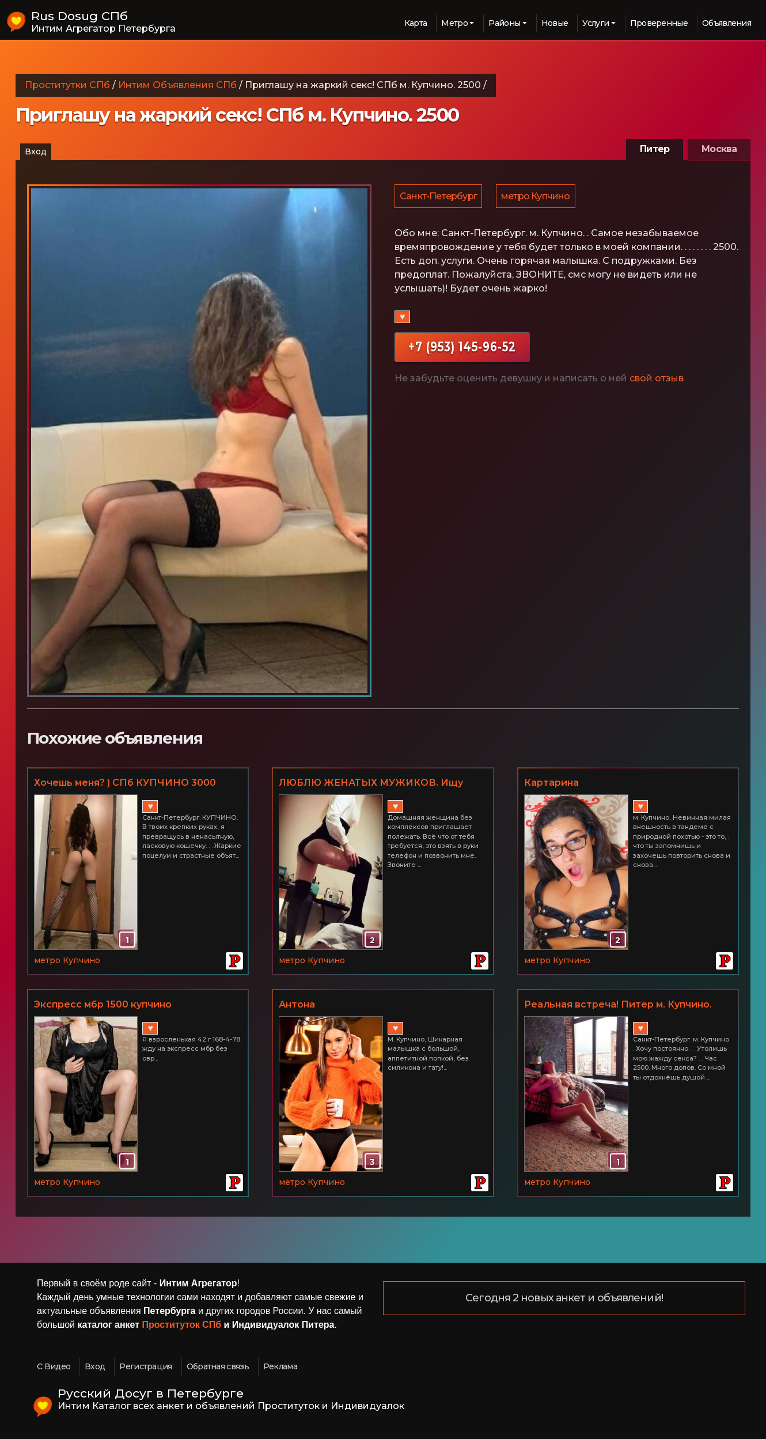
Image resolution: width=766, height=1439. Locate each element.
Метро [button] (454, 23)
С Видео (53, 1366)
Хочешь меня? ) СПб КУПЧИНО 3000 (125, 782)
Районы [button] (504, 23)
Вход (36, 151)
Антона (297, 1004)
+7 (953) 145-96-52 (462, 348)
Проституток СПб (182, 1325)
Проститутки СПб (67, 84)
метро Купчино (537, 196)
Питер (654, 148)
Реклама (280, 1366)
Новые (554, 23)
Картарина (551, 782)
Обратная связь (218, 1366)
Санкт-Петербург (438, 196)
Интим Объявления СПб (177, 84)
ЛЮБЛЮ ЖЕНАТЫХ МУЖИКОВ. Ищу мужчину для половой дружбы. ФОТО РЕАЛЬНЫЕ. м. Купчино (373, 783)
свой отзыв (657, 379)
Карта (415, 23)
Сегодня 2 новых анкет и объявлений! (564, 1298)
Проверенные (659, 23)
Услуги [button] (595, 23)
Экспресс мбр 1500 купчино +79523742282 (103, 1005)
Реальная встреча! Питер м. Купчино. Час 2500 (618, 1005)
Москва (719, 148)
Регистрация (145, 1366)
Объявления (726, 23)
